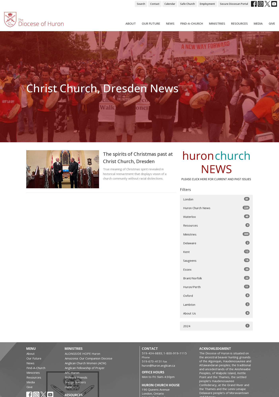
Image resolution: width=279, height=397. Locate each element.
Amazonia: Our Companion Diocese (88, 358)
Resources (239, 23)
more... (69, 387)
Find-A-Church (191, 23)
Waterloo (216, 216)
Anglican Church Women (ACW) (85, 363)
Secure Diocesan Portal (234, 4)
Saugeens (216, 260)
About (130, 23)
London (216, 199)
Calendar (169, 4)
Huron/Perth (216, 287)
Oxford (216, 295)
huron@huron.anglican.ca (158, 365)
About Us (216, 313)
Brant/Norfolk (216, 278)
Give (272, 23)
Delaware (216, 243)
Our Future (151, 23)
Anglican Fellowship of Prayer (85, 368)
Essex (216, 269)
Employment (207, 4)
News (170, 23)
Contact (154, 4)
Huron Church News (216, 208)
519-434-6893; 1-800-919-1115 (164, 353)
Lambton (216, 304)
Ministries (217, 23)
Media (258, 23)
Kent (216, 252)
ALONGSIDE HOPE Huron (82, 354)
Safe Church (187, 4)
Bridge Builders (75, 382)
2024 (216, 326)
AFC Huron (72, 373)
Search (141, 4)
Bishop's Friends (76, 377)
